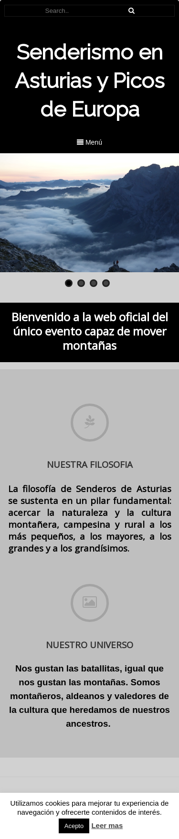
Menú (89, 142)
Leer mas (107, 825)
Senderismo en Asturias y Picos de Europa (90, 80)
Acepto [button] (74, 825)
